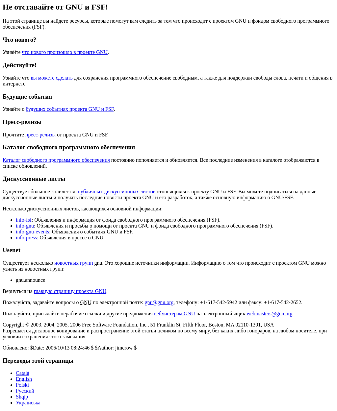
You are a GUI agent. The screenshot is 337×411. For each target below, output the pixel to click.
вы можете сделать (51, 78)
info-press (26, 237)
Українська (28, 402)
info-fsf (24, 220)
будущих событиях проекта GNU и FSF (70, 109)
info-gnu (25, 226)
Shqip (22, 396)
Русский (25, 391)
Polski (22, 385)
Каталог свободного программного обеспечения (56, 160)
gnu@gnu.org (159, 302)
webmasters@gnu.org (269, 313)
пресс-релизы (40, 134)
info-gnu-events (32, 231)
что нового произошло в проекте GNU (65, 52)
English (24, 379)
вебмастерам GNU (174, 313)
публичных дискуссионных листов (116, 191)
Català (22, 373)
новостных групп (73, 263)
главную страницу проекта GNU (70, 291)
